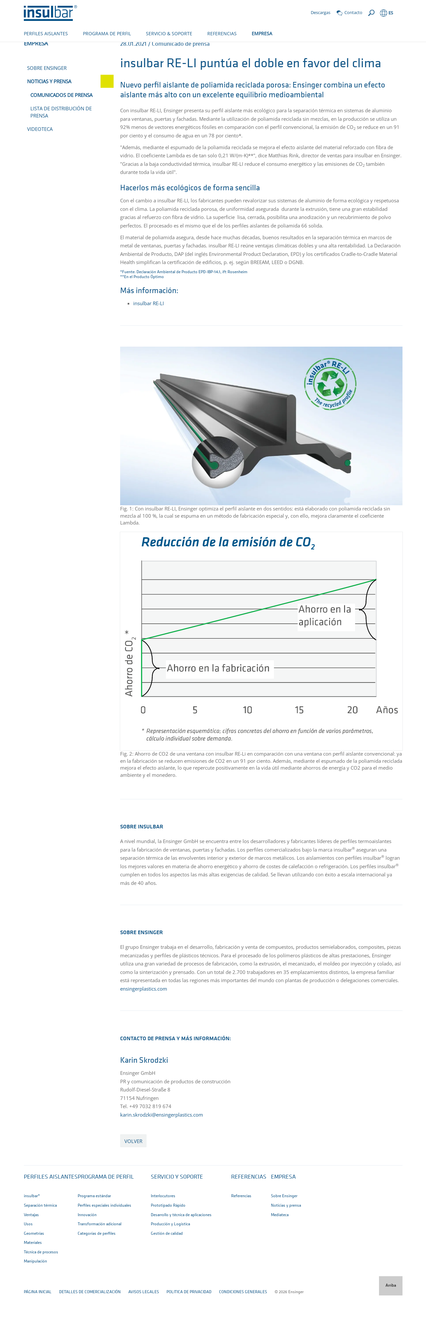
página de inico (39, 48)
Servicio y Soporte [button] (177, 1199)
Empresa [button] (283, 1199)
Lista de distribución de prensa (61, 133)
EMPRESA (262, 33)
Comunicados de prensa (156, 48)
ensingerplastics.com (143, 1010)
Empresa (71, 48)
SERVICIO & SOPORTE (169, 33)
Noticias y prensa (105, 48)
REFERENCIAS (222, 33)
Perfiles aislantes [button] (51, 1199)
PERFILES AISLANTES (46, 33)
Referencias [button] (248, 1199)
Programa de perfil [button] (106, 1199)
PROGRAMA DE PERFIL (107, 33)
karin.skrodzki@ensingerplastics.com (161, 1136)
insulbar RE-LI (148, 324)
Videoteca (40, 150)
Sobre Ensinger (47, 89)
